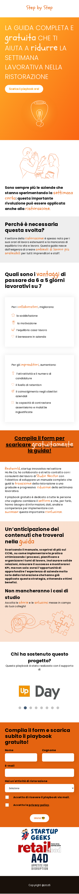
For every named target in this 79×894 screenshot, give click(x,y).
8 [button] (57, 707)
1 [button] (19, 707)
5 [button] (41, 707)
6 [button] (46, 707)
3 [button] (30, 707)
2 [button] (25, 707)
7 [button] (52, 707)
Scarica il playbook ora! (24, 89)
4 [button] (36, 707)
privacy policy (39, 805)
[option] (39, 690)
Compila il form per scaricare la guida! (39, 444)
